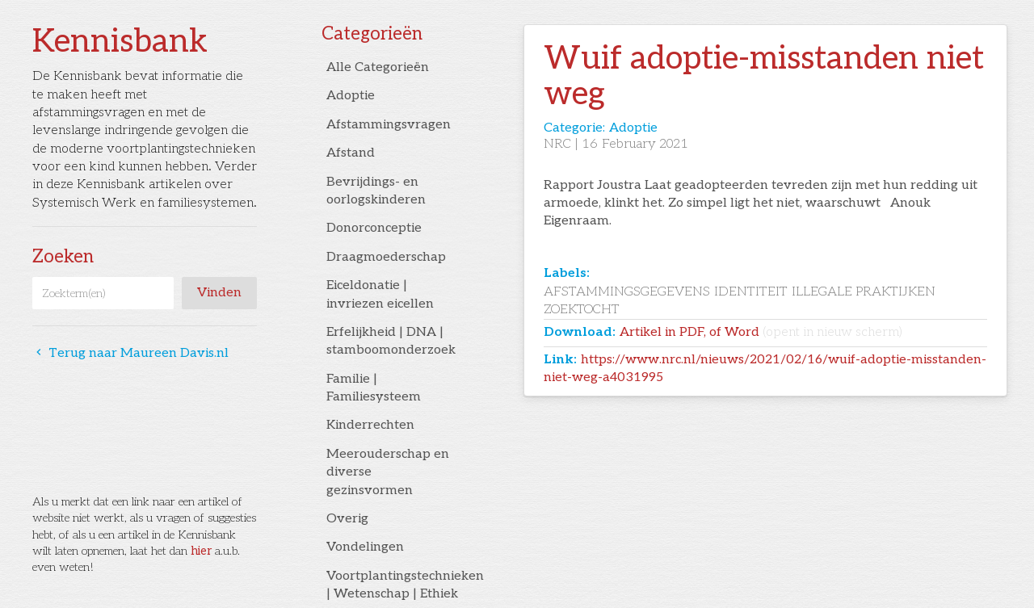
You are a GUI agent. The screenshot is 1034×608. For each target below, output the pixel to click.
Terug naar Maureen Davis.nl (130, 353)
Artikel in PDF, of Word (761, 332)
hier (201, 551)
